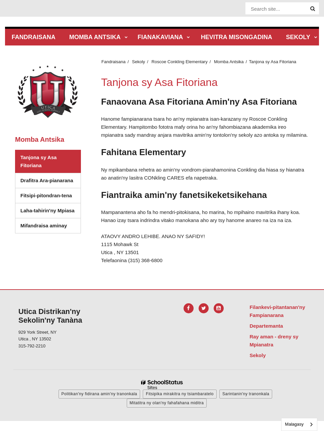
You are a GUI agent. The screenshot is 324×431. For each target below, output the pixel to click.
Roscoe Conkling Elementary (179, 61)
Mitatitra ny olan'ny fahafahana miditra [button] (167, 403)
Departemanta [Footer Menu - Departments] (266, 326)
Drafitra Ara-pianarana (46, 180)
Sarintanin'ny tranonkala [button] (245, 394)
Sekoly (138, 61)
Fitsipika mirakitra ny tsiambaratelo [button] (180, 394)
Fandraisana (113, 61)
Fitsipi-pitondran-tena (50, 197)
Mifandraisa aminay (43, 225)
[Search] (313, 9)
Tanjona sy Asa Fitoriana (38, 161)
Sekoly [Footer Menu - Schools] (257, 355)
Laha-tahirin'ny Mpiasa (47, 210)
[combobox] (299, 424)
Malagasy (294, 424)
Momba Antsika (229, 61)
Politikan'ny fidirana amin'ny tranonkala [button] (99, 394)
